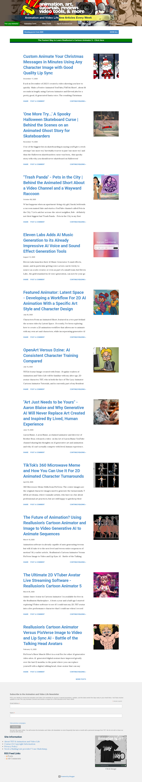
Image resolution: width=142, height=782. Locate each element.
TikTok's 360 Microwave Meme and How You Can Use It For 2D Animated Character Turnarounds (53, 471)
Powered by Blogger (66, 776)
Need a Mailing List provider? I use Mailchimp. (25, 749)
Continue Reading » (78, 101)
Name (12, 713)
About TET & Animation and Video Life (22, 741)
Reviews (100, 24)
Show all (114, 32)
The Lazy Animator (11, 24)
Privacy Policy (10, 746)
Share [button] (25, 101)
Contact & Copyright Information (19, 744)
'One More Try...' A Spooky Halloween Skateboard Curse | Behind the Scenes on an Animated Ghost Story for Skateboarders (50, 125)
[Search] (124, 3)
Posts (9, 756)
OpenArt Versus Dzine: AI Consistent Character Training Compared (50, 355)
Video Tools (46, 24)
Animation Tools (30, 24)
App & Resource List (64, 24)
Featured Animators (116, 24)
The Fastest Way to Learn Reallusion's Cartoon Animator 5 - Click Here (71, 40)
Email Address (15, 703)
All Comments (13, 758)
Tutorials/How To (84, 24)
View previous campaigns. (18, 723)
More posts (81, 679)
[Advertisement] (58, 48)
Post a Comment (37, 101)
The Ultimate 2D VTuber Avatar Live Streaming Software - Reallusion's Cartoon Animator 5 (52, 580)
